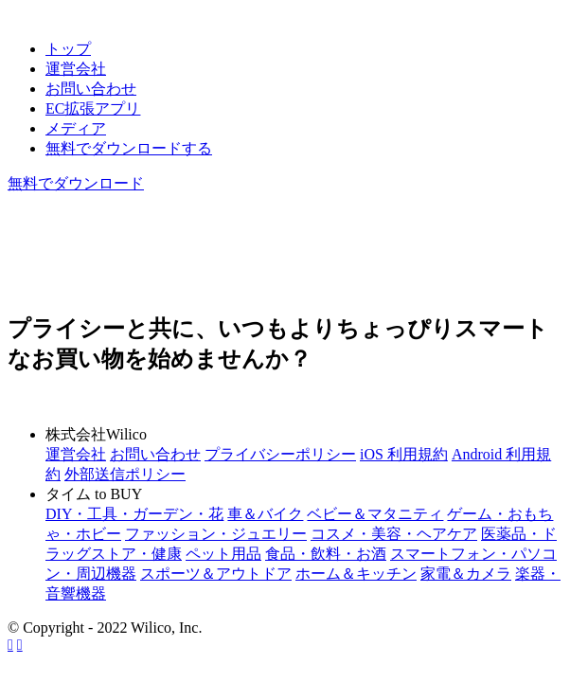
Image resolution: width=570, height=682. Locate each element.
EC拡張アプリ (92, 108)
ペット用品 (223, 554)
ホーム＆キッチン (356, 573)
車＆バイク (265, 514)
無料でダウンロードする (128, 148)
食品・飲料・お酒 (325, 554)
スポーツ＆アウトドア (216, 573)
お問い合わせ (90, 89)
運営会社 (75, 69)
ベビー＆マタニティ (375, 514)
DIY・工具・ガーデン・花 (134, 514)
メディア (75, 128)
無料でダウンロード (76, 183)
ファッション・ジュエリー (216, 534)
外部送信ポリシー (125, 474)
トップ (68, 49)
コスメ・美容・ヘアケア (394, 534)
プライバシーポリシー (280, 454)
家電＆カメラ (465, 573)
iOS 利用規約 (404, 454)
